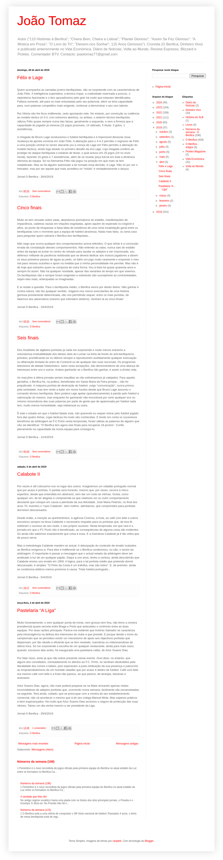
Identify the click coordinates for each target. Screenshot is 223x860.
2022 (159, 112)
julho (162, 146)
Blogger (149, 840)
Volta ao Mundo (194, 166)
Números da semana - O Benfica (193, 132)
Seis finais (28, 337)
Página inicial (82, 743)
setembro (165, 136)
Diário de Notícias (191, 104)
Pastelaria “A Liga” (36, 610)
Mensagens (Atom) (42, 749)
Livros (189, 124)
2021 (159, 117)
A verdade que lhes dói (33, 796)
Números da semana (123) (35, 809)
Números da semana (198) (35, 761)
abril (162, 161)
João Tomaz (51, 20)
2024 (159, 102)
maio (162, 156)
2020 (159, 122)
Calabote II (28, 474)
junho (162, 151)
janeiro (163, 205)
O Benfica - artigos (192, 146)
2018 (159, 211)
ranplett (117, 840)
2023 (159, 107)
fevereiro (164, 200)
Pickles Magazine (196, 151)
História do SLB (194, 117)
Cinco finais (29, 207)
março (163, 195)
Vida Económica (195, 158)
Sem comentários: (41, 191)
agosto (163, 141)
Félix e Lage (30, 77)
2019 (159, 127)
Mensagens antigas (127, 743)
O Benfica (35, 196)
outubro (164, 131)
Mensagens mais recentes (33, 743)
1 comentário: (39, 728)
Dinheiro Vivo (193, 109)
